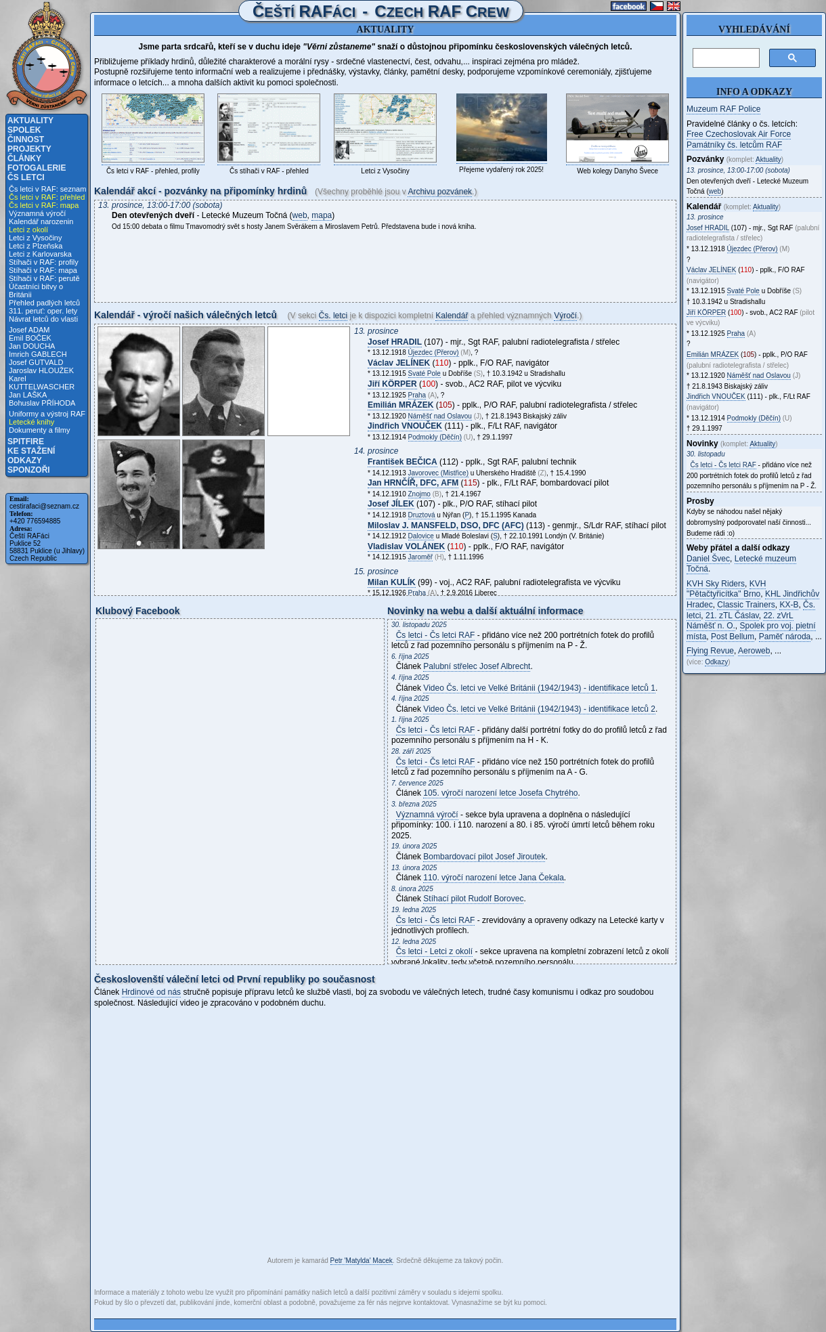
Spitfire (25, 441)
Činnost (25, 139)
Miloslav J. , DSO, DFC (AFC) (446, 525)
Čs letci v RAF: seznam (47, 189)
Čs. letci (333, 315)
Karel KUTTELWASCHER (41, 382)
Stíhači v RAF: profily (44, 262)
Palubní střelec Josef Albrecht (476, 666)
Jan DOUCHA (32, 346)
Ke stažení (31, 451)
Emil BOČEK (30, 338)
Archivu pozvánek (440, 191)
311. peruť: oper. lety (43, 311)
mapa (321, 215)
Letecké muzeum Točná (741, 564)
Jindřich (405, 426)
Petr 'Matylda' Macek (361, 1260)
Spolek (24, 130)
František (402, 462)
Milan (392, 582)
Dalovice (421, 536)
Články (24, 158)
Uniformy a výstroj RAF (47, 414)
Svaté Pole (424, 373)
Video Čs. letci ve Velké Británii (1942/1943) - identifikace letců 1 (539, 688)
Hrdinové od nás (151, 992)
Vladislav (406, 546)
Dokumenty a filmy (39, 430)
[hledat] (724, 58)
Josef (395, 342)
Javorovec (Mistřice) (438, 473)
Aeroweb (754, 651)
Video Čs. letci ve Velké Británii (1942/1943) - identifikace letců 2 (539, 709)
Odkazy (24, 460)
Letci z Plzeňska (35, 246)
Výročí (565, 315)
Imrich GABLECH (38, 354)
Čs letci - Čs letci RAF (435, 635)
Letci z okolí (28, 229)
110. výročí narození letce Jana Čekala (493, 877)
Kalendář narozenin (41, 221)
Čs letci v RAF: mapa (44, 205)
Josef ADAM (29, 330)
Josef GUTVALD (36, 362)
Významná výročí (37, 213)
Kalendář (451, 315)
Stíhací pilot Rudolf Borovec (473, 898)
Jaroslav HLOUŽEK (41, 370)
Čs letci (26, 177)
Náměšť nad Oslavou (440, 416)
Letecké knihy (31, 422)
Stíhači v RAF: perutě (44, 278)
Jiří (392, 384)
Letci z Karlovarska (40, 254)
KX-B (788, 604)
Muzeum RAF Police (723, 109)
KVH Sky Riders (716, 583)
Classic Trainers (746, 604)
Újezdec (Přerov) (433, 352)
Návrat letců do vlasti (43, 319)
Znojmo (419, 494)
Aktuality (30, 120)
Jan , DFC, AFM (413, 483)
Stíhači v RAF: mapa (43, 270)
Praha (417, 395)
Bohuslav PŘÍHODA (42, 403)
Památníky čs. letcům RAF (734, 145)
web (299, 215)
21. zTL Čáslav (732, 615)
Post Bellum (732, 636)
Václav (399, 363)
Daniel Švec (708, 558)
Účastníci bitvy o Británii (36, 290)
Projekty (29, 149)
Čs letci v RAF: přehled (47, 197)
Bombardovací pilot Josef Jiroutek (484, 856)
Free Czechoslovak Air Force (739, 134)
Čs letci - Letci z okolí (434, 951)
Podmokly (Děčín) (435, 437)
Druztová (421, 515)
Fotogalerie (36, 168)
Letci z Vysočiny (35, 238)
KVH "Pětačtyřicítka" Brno (726, 589)
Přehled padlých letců (44, 303)
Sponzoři (28, 470)
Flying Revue (710, 651)
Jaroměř (420, 557)
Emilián (400, 405)
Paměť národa (785, 636)
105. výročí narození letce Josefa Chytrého (500, 793)
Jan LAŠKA (28, 395)
